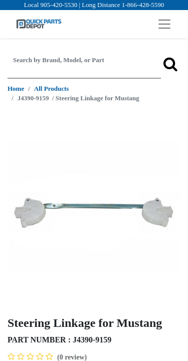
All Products (51, 88)
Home (16, 88)
